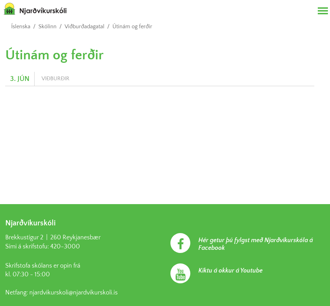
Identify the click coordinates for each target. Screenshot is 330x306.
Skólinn (47, 26)
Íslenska (20, 26)
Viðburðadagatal (84, 26)
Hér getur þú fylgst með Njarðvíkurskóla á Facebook (255, 244)
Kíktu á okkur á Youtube (230, 270)
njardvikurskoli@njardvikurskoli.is (73, 292)
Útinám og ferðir (132, 26)
